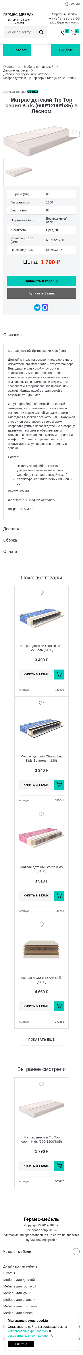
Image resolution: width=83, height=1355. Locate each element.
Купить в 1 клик (42, 293)
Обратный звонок (64, 14)
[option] (41, 141)
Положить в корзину (41, 281)
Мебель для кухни (17, 1293)
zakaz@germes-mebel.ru (64, 22)
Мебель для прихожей (20, 1306)
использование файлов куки (28, 1331)
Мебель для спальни (19, 1299)
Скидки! (65, 50)
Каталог (20, 50)
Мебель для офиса (18, 1313)
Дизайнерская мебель (20, 1266)
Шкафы (9, 1273)
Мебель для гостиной (19, 1286)
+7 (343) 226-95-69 (64, 18)
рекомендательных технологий (30, 1335)
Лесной (74, 4)
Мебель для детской (19, 1279)
